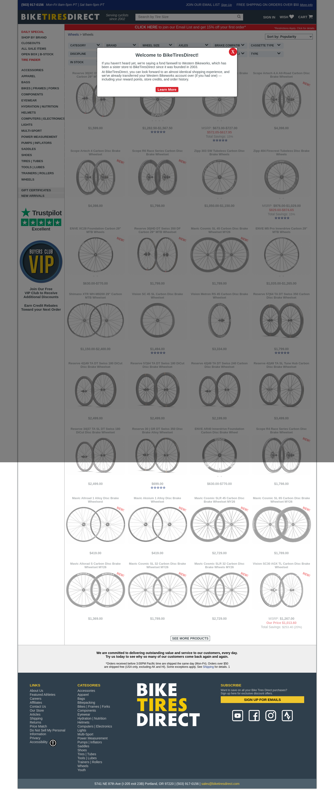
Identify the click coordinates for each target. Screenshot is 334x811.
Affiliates (36, 721)
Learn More (167, 89)
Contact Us (38, 725)
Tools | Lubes (86, 777)
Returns (35, 741)
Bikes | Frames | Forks (93, 725)
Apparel (83, 713)
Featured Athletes (42, 713)
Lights (81, 749)
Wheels (82, 785)
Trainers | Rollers (89, 781)
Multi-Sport (85, 753)
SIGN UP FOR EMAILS (262, 718)
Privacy (35, 757)
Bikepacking (86, 721)
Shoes (82, 769)
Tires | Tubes (86, 773)
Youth (81, 788)
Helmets (83, 741)
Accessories (86, 709)
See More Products (190, 657)
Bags (81, 717)
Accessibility (43, 760)
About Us (36, 709)
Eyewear (83, 733)
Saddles (83, 765)
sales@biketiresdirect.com (220, 802)
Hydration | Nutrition (91, 737)
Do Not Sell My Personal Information (47, 751)
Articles (35, 733)
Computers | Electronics (94, 745)
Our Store (37, 729)
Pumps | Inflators (89, 761)
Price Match (38, 745)
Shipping (208, 685)
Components (86, 729)
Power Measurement (92, 757)
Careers (35, 717)
